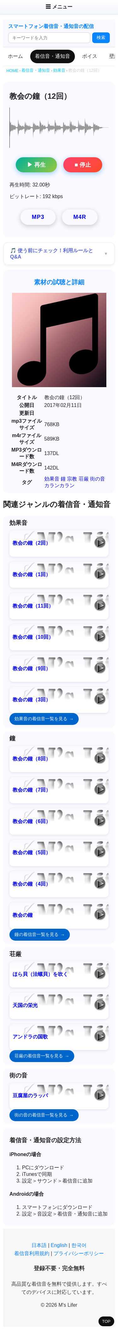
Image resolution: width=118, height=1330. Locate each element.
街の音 (97, 478)
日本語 (39, 1245)
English (59, 1245)
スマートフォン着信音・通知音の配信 (51, 26)
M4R (79, 217)
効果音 (51, 478)
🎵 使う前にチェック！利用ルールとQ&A (51, 253)
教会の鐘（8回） (32, 758)
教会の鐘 (23, 915)
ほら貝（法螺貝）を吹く (40, 974)
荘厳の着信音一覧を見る (38, 1055)
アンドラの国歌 (30, 1036)
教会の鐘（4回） (32, 884)
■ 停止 (83, 165)
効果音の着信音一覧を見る (40, 718)
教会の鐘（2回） (32, 543)
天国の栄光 (25, 1005)
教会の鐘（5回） (32, 852)
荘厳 (84, 478)
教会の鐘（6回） (32, 821)
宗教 (72, 478)
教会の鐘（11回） (33, 606)
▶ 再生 (36, 165)
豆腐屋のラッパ (30, 1095)
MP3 (38, 217)
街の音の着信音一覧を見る (40, 1114)
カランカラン (59, 485)
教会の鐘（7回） (32, 790)
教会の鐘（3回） (32, 699)
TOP (106, 1321)
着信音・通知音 (52, 56)
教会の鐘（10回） (33, 637)
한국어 (79, 1245)
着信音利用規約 (31, 1253)
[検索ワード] (49, 37)
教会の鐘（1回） (32, 574)
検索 (101, 37)
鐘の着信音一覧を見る (36, 934)
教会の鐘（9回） (32, 668)
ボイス (89, 56)
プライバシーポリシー (78, 1253)
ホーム (15, 56)
